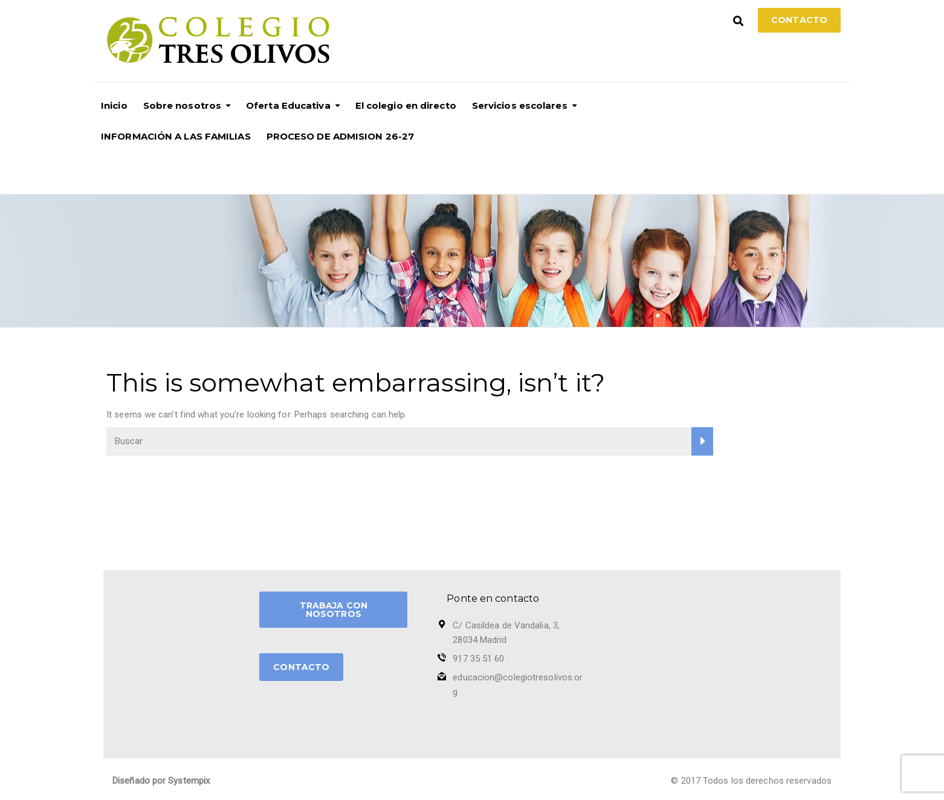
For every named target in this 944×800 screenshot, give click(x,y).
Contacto (799, 20)
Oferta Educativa (288, 105)
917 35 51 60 (478, 658)
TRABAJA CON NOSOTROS (333, 609)
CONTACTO (301, 667)
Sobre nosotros (182, 105)
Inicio (114, 105)
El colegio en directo (405, 105)
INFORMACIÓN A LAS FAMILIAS (176, 136)
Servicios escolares (519, 105)
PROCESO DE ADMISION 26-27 (341, 136)
